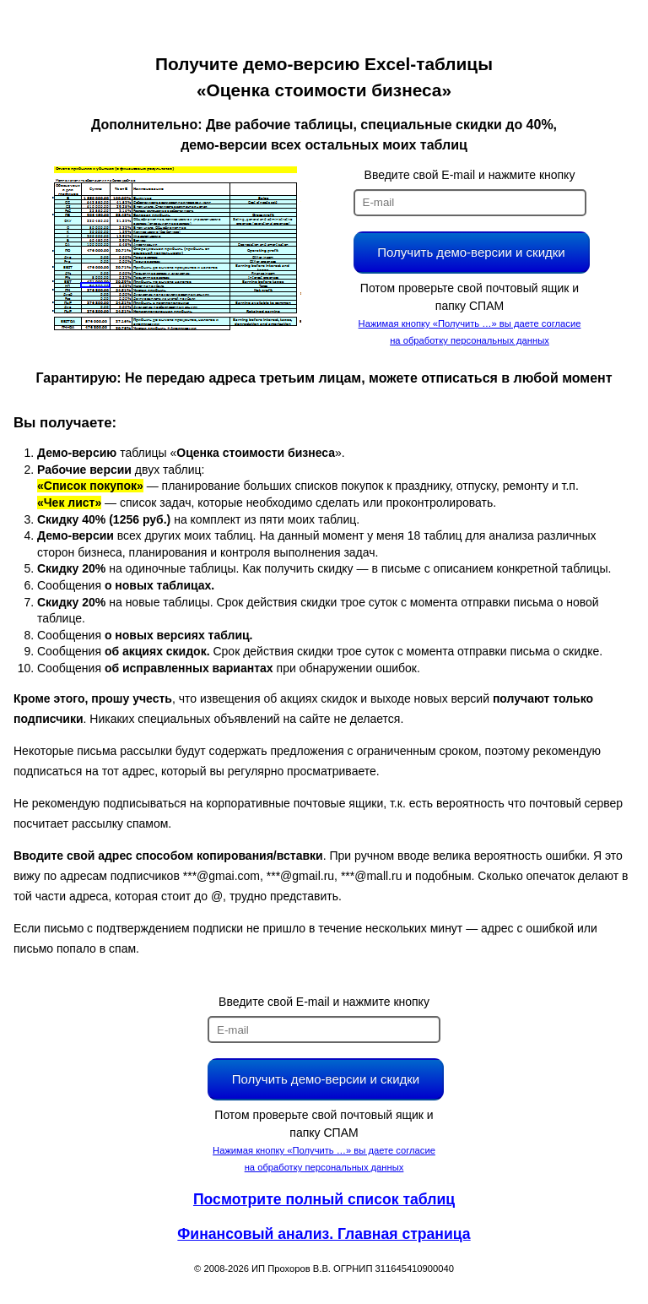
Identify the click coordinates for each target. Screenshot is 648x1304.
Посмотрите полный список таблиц (324, 1199)
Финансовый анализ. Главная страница (323, 1233)
